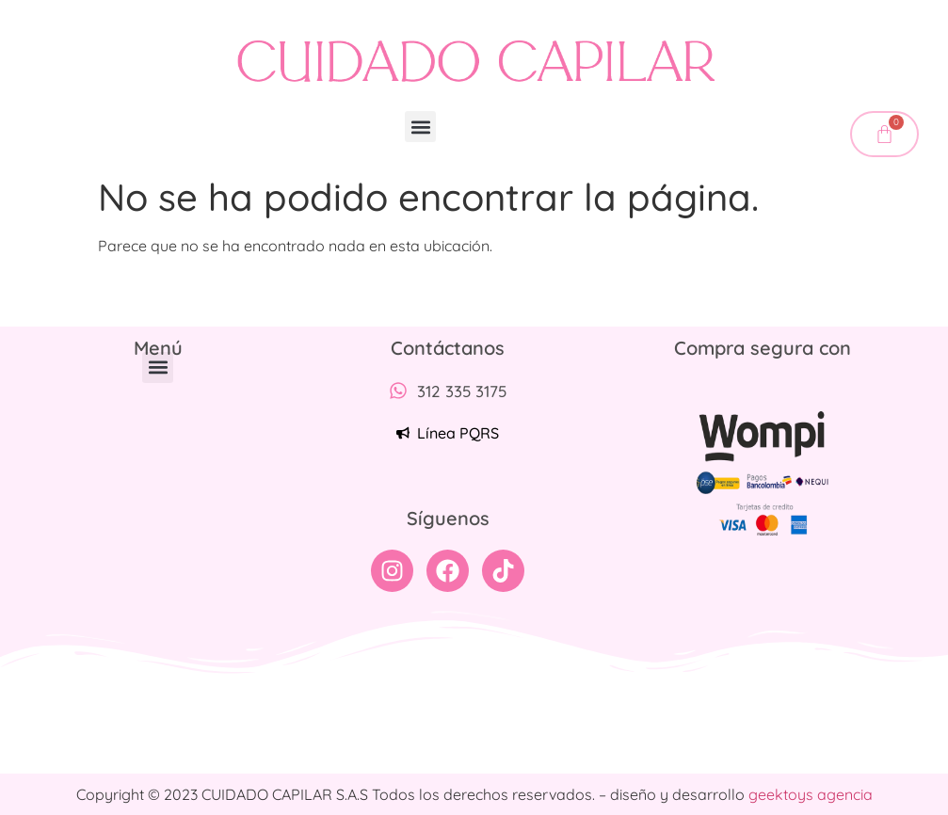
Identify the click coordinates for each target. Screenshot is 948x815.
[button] (420, 126)
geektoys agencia (810, 794)
